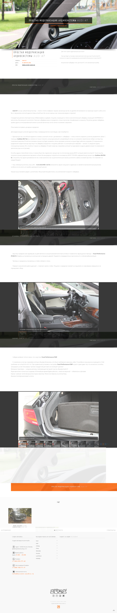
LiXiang (37, 546)
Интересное (90, 3)
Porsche (38, 553)
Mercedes (38, 551)
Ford (37, 541)
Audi (37, 543)
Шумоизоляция (67, 3)
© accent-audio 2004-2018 (58, 601)
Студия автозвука (45, 3)
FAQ (83, 3)
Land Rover (39, 556)
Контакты (112, 3)
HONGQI (38, 558)
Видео (77, 3)
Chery (37, 548)
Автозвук (56, 3)
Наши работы (101, 3)
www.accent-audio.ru (28, 65)
